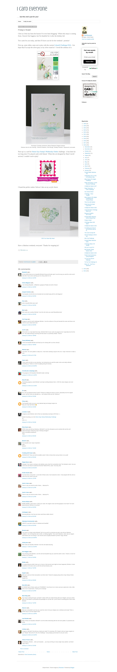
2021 (85, 134)
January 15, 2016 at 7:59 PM (29, 344)
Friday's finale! (88, 220)
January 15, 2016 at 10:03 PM (29, 366)
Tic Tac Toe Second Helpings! (89, 259)
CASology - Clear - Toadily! (89, 194)
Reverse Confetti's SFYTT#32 (89, 214)
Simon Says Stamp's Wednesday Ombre (45, 152)
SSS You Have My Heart (48, 238)
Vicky (23, 401)
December (87, 147)
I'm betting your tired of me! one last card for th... (90, 229)
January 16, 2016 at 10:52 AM (29, 467)
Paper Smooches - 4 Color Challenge (90, 189)
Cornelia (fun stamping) (28, 371)
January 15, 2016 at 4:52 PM (29, 314)
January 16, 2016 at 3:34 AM (29, 422)
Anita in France (26, 639)
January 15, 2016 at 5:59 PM (29, 325)
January (87, 170)
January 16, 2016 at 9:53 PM (29, 525)
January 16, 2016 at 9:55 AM (29, 457)
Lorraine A (25, 412)
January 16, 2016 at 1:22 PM (29, 478)
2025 (85, 125)
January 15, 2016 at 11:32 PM (29, 375)
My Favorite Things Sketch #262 (89, 250)
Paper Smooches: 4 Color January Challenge (91, 183)
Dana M (24, 380)
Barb (23, 310)
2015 (85, 268)
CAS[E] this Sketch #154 (91, 253)
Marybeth (24, 272)
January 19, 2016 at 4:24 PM (29, 624)
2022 (85, 132)
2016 (85, 145)
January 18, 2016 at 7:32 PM (29, 603)
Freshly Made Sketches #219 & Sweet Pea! (90, 217)
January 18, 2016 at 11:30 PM (29, 613)
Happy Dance (25, 462)
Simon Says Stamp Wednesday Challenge (46, 417)
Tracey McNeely (26, 340)
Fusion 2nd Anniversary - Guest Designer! (91, 255)
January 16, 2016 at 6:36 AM (29, 436)
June (86, 159)
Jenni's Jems (25, 483)
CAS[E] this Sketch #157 (91, 186)
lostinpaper (25, 512)
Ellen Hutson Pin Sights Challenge (90, 180)
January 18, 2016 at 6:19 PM (29, 590)
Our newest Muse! (89, 191)
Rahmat (24, 349)
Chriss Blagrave (26, 282)
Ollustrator (61, 667)
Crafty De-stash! (27, 21)
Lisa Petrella (25, 618)
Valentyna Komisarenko (28, 521)
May (86, 162)
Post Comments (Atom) (30, 654)
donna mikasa (25, 501)
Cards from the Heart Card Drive (90, 205)
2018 (85, 140)
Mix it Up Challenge (89, 238)
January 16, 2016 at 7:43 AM (29, 448)
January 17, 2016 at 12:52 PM (29, 546)
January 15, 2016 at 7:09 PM (29, 335)
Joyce (23, 360)
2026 (85, 123)
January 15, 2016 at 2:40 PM (29, 287)
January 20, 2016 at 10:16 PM (29, 635)
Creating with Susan (27, 453)
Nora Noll (24, 585)
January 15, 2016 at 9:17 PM (29, 355)
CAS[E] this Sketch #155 (91, 225)
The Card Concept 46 (90, 232)
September (87, 153)
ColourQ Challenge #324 (62, 45)
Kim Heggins (25, 551)
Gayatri (24, 573)
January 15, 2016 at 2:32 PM (29, 278)
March (86, 166)
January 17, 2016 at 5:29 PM (29, 557)
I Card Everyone (32, 9)
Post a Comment (24, 648)
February (87, 168)
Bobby (24, 562)
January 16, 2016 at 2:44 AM (29, 407)
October (87, 151)
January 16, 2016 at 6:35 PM (29, 507)
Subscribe (90, 62)
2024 (85, 128)
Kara (23, 301)
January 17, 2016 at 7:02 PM (29, 568)
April (86, 164)
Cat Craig (24, 319)
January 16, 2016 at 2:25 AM (29, 396)
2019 (85, 138)
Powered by (89, 68)
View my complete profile (88, 39)
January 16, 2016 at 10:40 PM (29, 537)
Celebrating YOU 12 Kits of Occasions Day (91, 176)
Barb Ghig (24, 595)
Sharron (24, 608)
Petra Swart (25, 427)
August (87, 155)
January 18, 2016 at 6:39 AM (29, 580)
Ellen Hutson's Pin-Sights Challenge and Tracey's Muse (91, 199)
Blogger (72, 667)
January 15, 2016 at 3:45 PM (29, 305)
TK (23, 390)
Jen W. (24, 330)
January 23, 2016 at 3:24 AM (29, 645)
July (86, 157)
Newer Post (21, 652)
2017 (85, 143)
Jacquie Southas (26, 292)
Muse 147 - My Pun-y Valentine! (90, 265)
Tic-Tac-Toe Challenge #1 (91, 262)
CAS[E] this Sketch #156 (91, 207)
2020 (85, 136)
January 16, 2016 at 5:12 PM (29, 487)
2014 (85, 271)
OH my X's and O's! (89, 247)
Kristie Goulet (25, 472)
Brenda (24, 530)
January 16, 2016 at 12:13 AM (29, 385)
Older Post (75, 652)
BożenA (24, 440)
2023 (85, 130)
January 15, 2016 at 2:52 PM (29, 296)
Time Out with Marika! (90, 202)
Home (19, 21)
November (87, 149)
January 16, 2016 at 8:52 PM (29, 516)
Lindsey (24, 629)
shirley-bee (25, 542)
